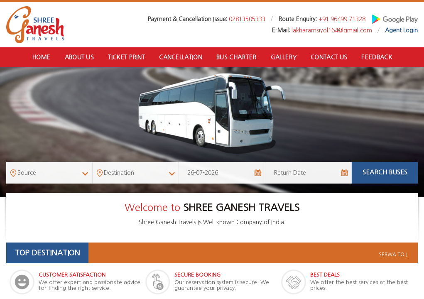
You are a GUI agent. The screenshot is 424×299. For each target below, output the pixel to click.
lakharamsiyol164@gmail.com (332, 30)
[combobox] (49, 173)
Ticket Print (126, 57)
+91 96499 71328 (342, 19)
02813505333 (247, 19)
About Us (78, 57)
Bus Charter (236, 57)
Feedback (377, 57)
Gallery (284, 57)
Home (40, 57)
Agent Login (401, 30)
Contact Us (329, 57)
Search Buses (385, 173)
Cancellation (180, 57)
